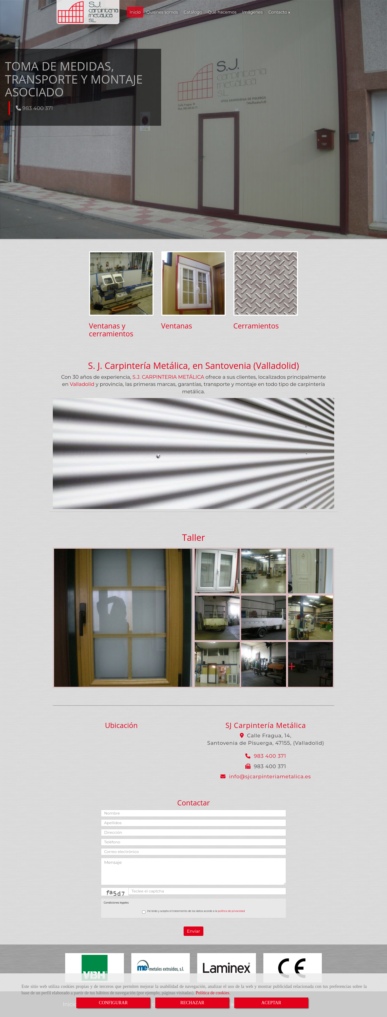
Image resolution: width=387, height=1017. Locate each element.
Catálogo (193, 12)
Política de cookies (212, 992)
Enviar (193, 931)
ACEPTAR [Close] (271, 1002)
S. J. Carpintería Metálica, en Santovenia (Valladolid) (193, 366)
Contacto (280, 12)
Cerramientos (256, 325)
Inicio (135, 12)
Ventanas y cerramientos (111, 329)
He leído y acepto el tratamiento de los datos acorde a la (193, 911)
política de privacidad (231, 911)
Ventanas (176, 325)
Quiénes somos (162, 12)
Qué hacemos (222, 12)
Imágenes (252, 12)
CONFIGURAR (113, 1002)
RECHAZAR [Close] (192, 1002)
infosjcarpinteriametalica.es (270, 776)
